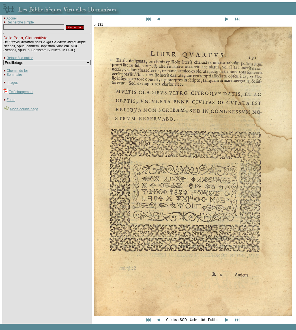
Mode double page (24, 109)
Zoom (11, 100)
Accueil (12, 18)
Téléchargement (21, 92)
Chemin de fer (17, 71)
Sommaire (14, 75)
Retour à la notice (20, 58)
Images (12, 83)
